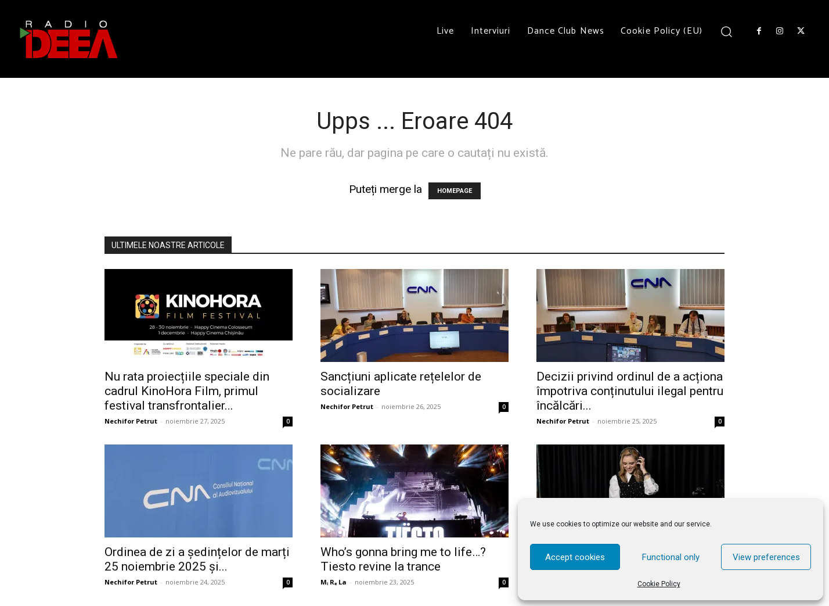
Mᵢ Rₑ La (333, 582)
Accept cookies (575, 557)
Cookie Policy (658, 584)
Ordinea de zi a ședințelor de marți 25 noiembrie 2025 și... (197, 559)
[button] (727, 31)
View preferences (766, 557)
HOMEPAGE (454, 191)
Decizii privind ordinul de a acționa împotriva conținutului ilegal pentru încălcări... (629, 391)
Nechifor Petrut (130, 421)
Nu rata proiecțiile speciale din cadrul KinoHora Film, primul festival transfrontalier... (186, 391)
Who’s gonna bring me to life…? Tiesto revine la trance (403, 559)
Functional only (671, 557)
